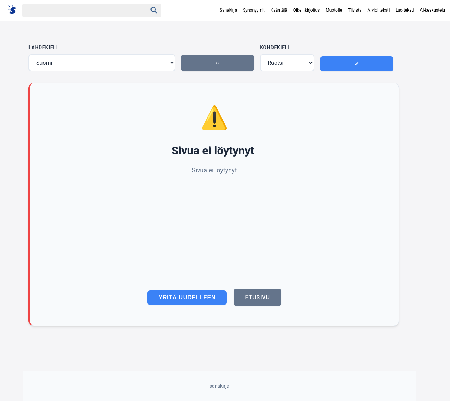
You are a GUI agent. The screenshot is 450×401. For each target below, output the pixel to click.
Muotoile (334, 10)
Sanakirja (228, 10)
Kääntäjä (279, 10)
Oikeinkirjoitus (306, 10)
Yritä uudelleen (187, 297)
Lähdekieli (43, 47)
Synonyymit (254, 10)
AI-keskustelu (432, 10)
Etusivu (257, 297)
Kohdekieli (275, 47)
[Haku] (79, 10)
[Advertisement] (214, 228)
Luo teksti (405, 10)
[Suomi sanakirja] (14, 10)
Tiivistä (354, 10)
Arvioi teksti (378, 10)
